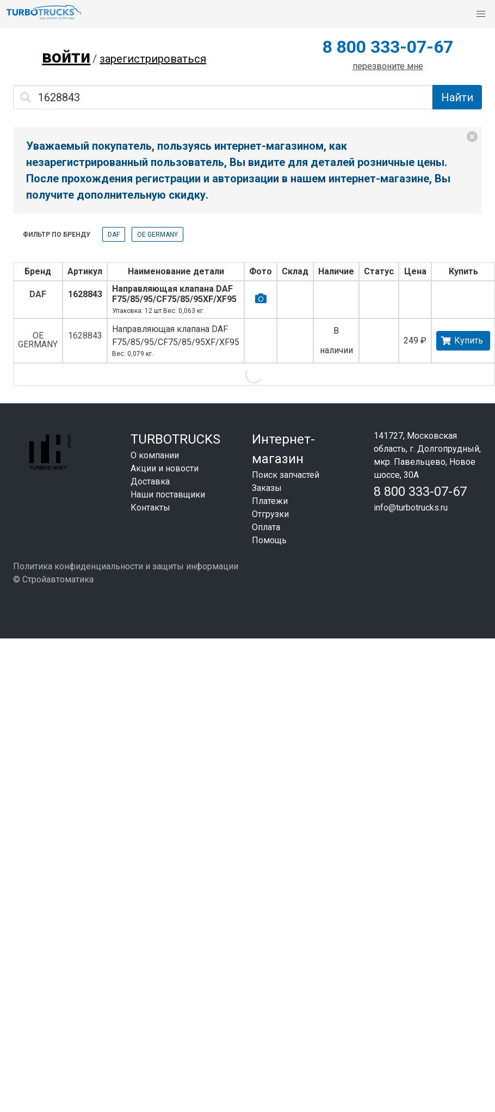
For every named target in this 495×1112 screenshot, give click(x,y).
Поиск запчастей (285, 475)
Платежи (270, 501)
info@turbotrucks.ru (411, 507)
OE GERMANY (157, 234)
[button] (481, 14)
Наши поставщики (168, 494)
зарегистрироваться (153, 58)
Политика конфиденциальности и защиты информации (125, 566)
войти (66, 56)
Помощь (269, 540)
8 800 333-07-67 (388, 46)
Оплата (266, 527)
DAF (114, 234)
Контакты (150, 507)
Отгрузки (270, 514)
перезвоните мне (387, 66)
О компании (155, 455)
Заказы (267, 488)
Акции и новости (165, 468)
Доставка (150, 481)
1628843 (85, 294)
